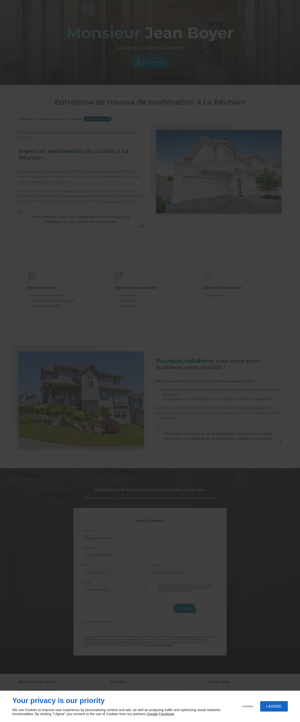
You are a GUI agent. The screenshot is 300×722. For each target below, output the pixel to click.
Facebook (166, 714)
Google (152, 714)
